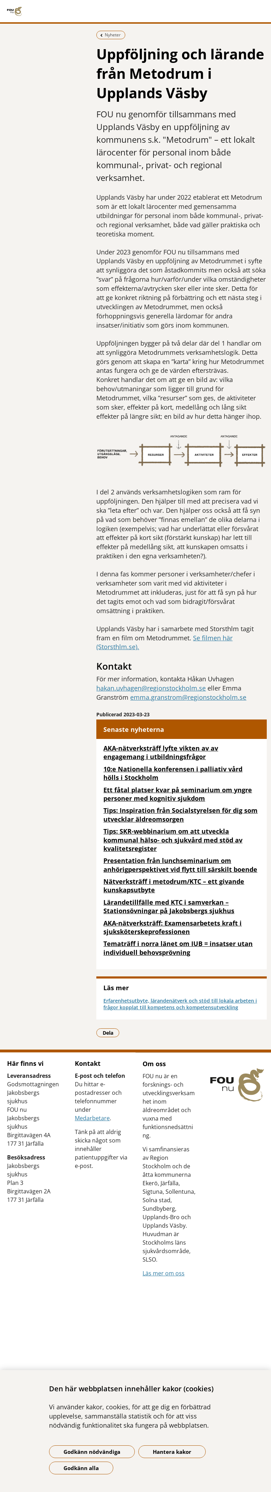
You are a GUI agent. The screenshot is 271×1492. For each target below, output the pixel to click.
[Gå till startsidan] (135, 11)
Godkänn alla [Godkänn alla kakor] (81, 1468)
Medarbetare (92, 1118)
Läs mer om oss (164, 1273)
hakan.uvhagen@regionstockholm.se (151, 688)
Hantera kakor (172, 1451)
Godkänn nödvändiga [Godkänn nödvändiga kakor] (92, 1451)
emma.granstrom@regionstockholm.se (188, 697)
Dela (111, 1032)
